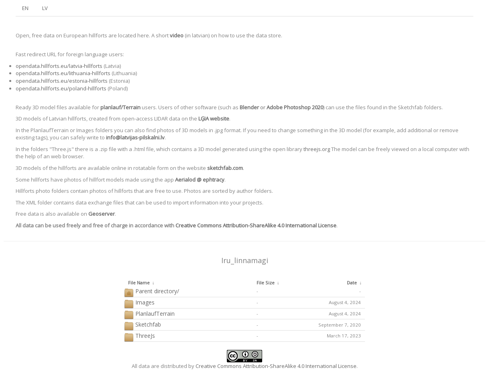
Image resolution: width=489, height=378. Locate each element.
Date (352, 283)
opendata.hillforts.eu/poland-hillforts (61, 88)
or (281, 107)
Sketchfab (142, 325)
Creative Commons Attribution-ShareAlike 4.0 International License (255, 225)
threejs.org (317, 149)
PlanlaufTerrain (149, 314)
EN (25, 8)
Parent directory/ (151, 291)
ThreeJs (139, 336)
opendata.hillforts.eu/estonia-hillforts (62, 80)
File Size (266, 283)
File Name (139, 283)
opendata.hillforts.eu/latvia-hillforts (59, 65)
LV (45, 8)
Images (139, 302)
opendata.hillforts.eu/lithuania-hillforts (63, 73)
